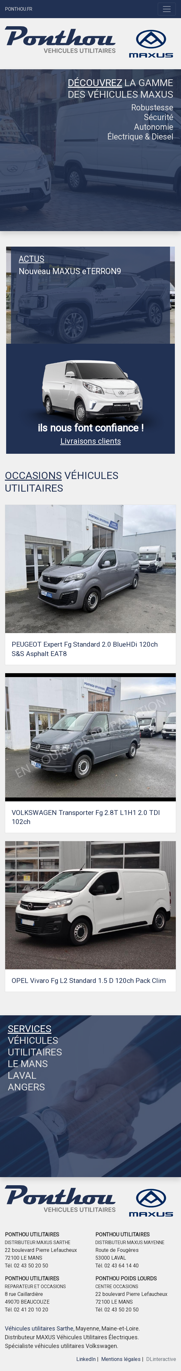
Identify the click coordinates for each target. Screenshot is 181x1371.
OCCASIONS (33, 475)
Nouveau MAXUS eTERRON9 (70, 271)
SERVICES (29, 1028)
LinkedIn (86, 1359)
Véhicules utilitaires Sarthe (39, 1328)
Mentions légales (121, 1359)
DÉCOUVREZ (95, 82)
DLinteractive (161, 1359)
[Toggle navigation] (167, 9)
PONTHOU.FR (18, 9)
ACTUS (31, 259)
